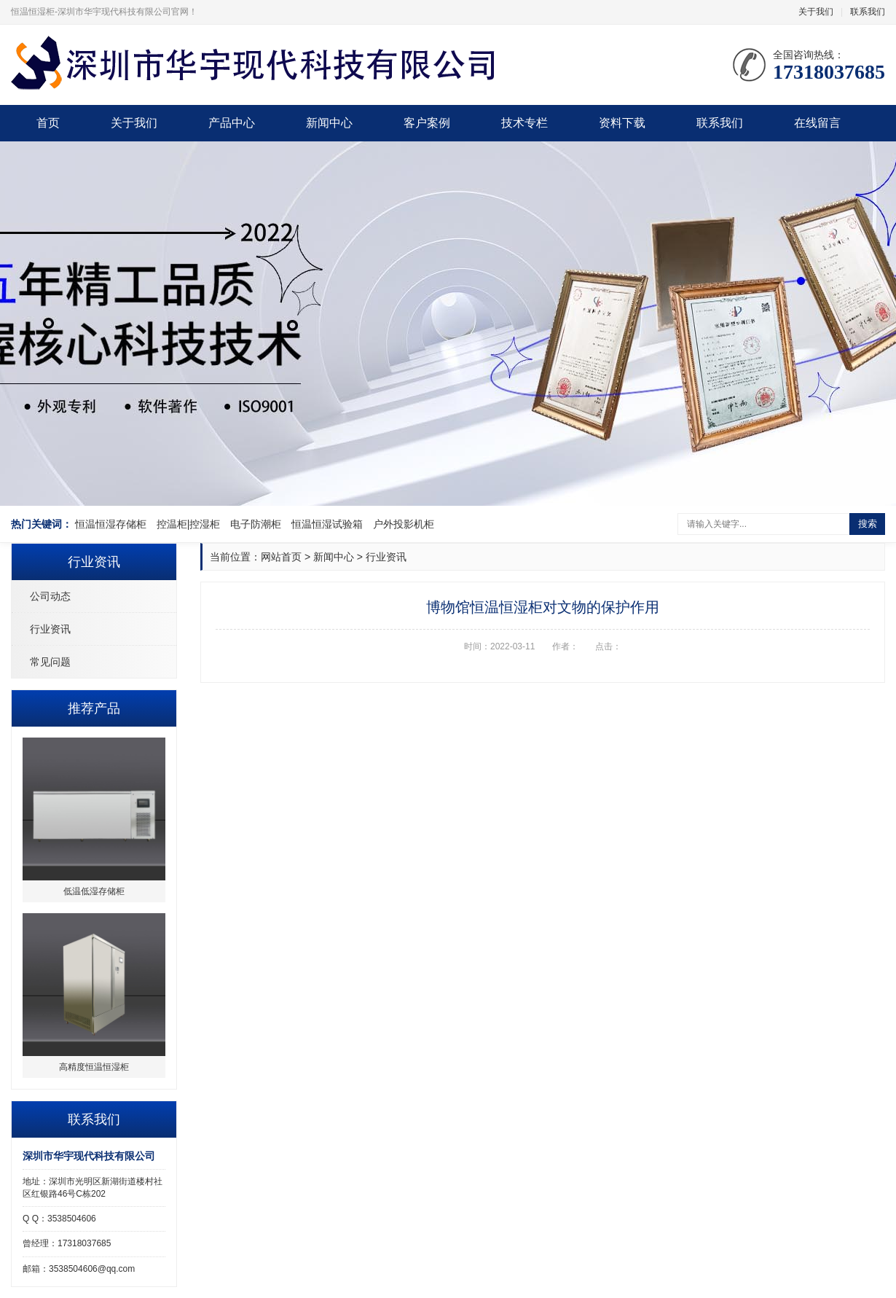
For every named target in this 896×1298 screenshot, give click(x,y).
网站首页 (281, 557)
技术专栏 (524, 123)
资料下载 (622, 123)
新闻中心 (329, 123)
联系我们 (867, 12)
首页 (48, 123)
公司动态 (50, 596)
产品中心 (231, 123)
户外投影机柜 (403, 524)
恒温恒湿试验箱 (327, 524)
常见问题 (50, 662)
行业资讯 (50, 629)
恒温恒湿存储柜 (110, 524)
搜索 (867, 523)
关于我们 (815, 12)
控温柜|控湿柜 (189, 524)
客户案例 (427, 123)
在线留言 (817, 123)
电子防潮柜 (255, 524)
